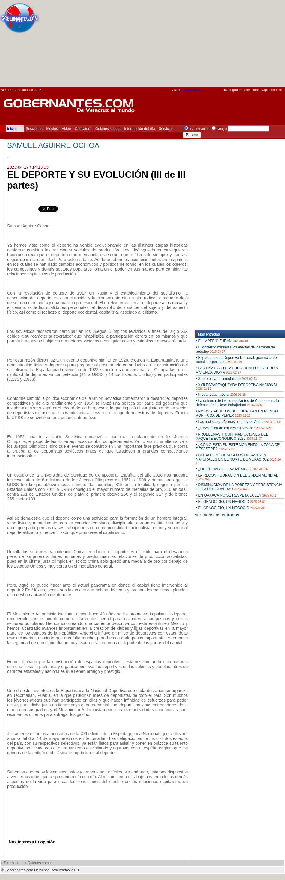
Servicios (166, 129)
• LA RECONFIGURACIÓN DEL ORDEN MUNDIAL (237, 477)
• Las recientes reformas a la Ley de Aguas (238, 422)
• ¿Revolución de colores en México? (234, 428)
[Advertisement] (203, 45)
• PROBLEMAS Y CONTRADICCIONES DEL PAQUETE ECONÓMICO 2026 (232, 436)
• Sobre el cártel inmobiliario (226, 379)
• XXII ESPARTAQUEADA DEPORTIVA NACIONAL (237, 386)
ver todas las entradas (217, 514)
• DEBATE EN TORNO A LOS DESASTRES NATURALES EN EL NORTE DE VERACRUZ (239, 459)
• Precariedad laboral (221, 394)
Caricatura (83, 129)
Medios (52, 129)
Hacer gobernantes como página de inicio (253, 90)
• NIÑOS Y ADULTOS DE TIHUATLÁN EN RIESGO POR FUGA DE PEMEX (237, 413)
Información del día (139, 129)
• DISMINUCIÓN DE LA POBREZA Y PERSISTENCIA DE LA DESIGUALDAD (239, 487)
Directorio (11, 863)
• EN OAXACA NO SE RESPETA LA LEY (237, 495)
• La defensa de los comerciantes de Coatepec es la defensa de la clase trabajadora (237, 403)
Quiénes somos (107, 129)
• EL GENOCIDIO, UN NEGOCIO (231, 502)
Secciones (34, 129)
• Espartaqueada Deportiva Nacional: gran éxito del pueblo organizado (237, 360)
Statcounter (192, 90)
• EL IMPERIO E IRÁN (222, 341)
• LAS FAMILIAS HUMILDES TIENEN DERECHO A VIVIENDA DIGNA (237, 370)
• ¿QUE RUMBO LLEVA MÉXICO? (232, 469)
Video (66, 129)
